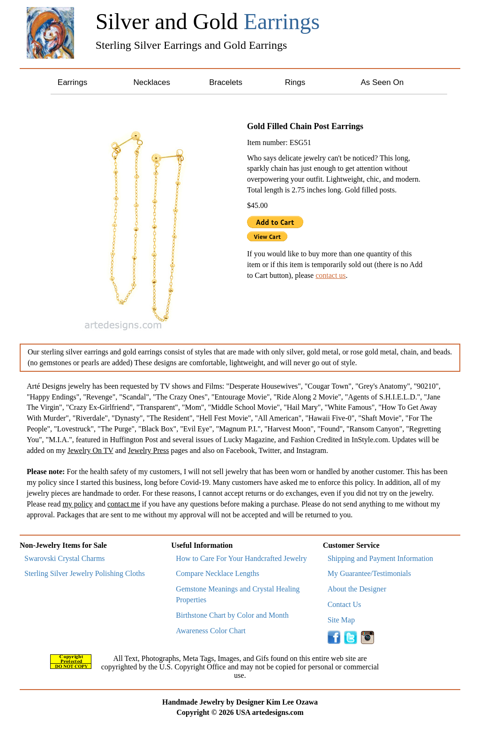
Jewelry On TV (90, 450)
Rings (295, 82)
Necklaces (151, 82)
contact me (123, 504)
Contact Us (344, 604)
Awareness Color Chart (211, 631)
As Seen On (382, 82)
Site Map (341, 620)
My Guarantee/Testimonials (369, 573)
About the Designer (357, 589)
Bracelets (225, 82)
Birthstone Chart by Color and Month (232, 615)
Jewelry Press (148, 450)
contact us (330, 275)
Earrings (72, 82)
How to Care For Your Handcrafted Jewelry (241, 558)
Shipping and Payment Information (380, 558)
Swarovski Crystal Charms (64, 558)
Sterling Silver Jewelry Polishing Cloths (84, 573)
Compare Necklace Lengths (217, 573)
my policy (77, 504)
